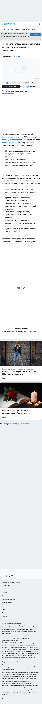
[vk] (18, 288)
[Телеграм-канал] (30, 86)
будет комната (8, 142)
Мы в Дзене (35, 29)
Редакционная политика (8, 599)
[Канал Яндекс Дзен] (11, 86)
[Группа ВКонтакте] (11, 82)
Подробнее (5, 694)
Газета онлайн (5, 29)
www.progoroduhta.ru (16, 623)
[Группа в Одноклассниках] (6, 575)
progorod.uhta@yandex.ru (9, 636)
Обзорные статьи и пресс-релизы (11, 582)
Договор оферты (6, 585)
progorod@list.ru (6, 633)
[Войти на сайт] (39, 24)
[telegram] (24, 288)
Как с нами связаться (7, 602)
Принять (35, 35)
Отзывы (4, 606)
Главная (4, 613)
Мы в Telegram (15, 29)
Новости (4, 616)
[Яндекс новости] (30, 82)
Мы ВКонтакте (26, 29)
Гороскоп (4, 592)
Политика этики (6, 596)
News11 (19, 57)
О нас (3, 609)
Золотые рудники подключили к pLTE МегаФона (21, 333)
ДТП (3, 589)
